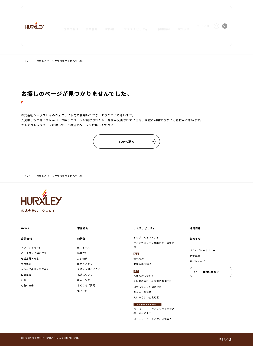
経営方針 (82, 253)
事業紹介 (91, 11)
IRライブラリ (85, 263)
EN (208, 11)
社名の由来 (27, 285)
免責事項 (195, 255)
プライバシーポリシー (202, 250)
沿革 (23, 280)
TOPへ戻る (137, 141)
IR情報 (81, 238)
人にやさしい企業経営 (146, 297)
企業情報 (26, 238)
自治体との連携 (142, 292)
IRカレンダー (85, 280)
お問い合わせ (206, 272)
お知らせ (184, 11)
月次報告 (82, 258)
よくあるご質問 (86, 285)
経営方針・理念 (30, 258)
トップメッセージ (31, 247)
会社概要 (26, 263)
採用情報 (164, 11)
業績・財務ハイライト (90, 269)
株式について (85, 274)
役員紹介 (26, 274)
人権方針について (144, 275)
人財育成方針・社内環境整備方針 (153, 281)
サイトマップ (197, 261)
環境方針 (139, 258)
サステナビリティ (144, 228)
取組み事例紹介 (142, 264)
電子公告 (82, 290)
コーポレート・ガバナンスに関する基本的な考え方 (154, 311)
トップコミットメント (146, 237)
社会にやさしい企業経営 (148, 286)
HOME (25, 228)
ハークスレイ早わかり (34, 253)
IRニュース (83, 247)
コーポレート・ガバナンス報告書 (153, 318)
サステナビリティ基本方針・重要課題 (154, 245)
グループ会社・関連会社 (35, 269)
